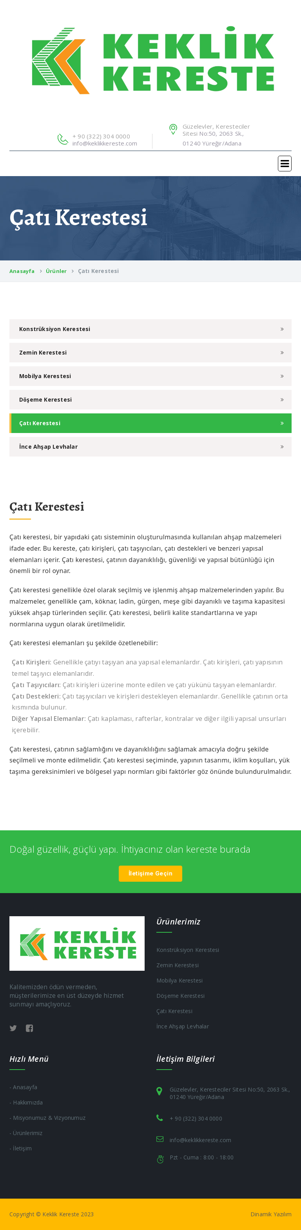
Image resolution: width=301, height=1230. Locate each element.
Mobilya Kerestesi (45, 376)
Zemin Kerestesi (43, 352)
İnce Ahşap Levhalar (48, 446)
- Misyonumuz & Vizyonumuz (47, 1117)
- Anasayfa (23, 1087)
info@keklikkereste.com (105, 143)
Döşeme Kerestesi (45, 399)
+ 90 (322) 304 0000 (196, 1118)
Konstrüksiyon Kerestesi (55, 329)
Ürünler (56, 271)
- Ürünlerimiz (26, 1133)
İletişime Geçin (150, 873)
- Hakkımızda (26, 1102)
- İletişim (20, 1148)
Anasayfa (22, 271)
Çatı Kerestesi (39, 423)
